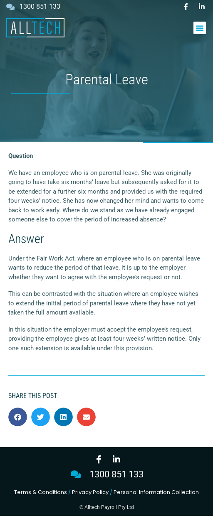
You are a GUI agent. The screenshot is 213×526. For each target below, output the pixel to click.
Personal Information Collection (156, 502)
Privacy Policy (90, 502)
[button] (199, 28)
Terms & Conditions (40, 502)
